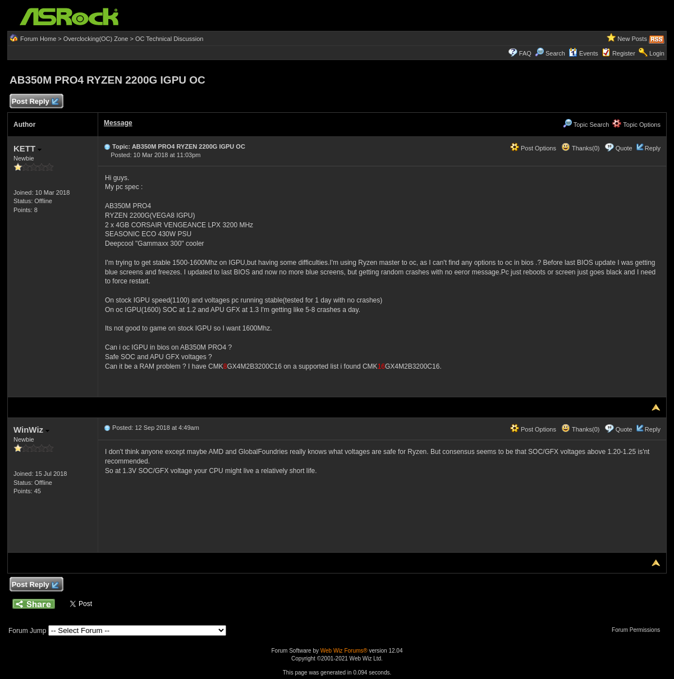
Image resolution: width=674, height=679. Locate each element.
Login (656, 53)
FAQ (525, 53)
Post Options (533, 148)
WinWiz (31, 429)
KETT (27, 148)
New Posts (632, 38)
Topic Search (586, 124)
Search (555, 53)
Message (118, 123)
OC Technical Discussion (169, 38)
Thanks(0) (580, 148)
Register (623, 53)
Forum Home (38, 38)
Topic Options (636, 124)
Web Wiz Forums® (344, 651)
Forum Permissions (639, 630)
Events (583, 53)
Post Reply (35, 102)
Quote (624, 148)
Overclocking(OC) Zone (96, 38)
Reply (653, 148)
